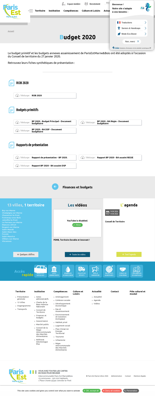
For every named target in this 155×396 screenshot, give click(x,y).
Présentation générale (23, 305)
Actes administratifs (42, 305)
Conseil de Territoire (115, 229)
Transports (22, 317)
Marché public (42, 332)
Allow (78, 232)
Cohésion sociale (62, 308)
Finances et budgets (77, 195)
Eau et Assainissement (62, 318)
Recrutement (95, 4)
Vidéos (97, 311)
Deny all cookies (112, 391)
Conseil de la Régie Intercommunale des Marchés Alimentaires (43, 339)
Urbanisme (60, 348)
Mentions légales (139, 384)
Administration (114, 384)
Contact (121, 10)
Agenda (97, 308)
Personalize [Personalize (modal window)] (132, 391)
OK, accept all (92, 391)
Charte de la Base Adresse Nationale (42, 312)
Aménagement (62, 304)
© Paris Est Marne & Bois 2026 (94, 384)
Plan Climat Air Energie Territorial (62, 339)
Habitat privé (61, 330)
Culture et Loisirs (91, 10)
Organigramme (24, 313)
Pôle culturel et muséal (137, 300)
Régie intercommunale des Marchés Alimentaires (62, 354)
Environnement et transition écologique (62, 324)
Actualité (98, 304)
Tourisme (59, 344)
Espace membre (73, 4)
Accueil (11, 31)
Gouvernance (42, 329)
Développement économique (62, 312)
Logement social (62, 333)
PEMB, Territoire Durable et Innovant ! (73, 247)
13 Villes (21, 310)
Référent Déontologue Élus (42, 349)
